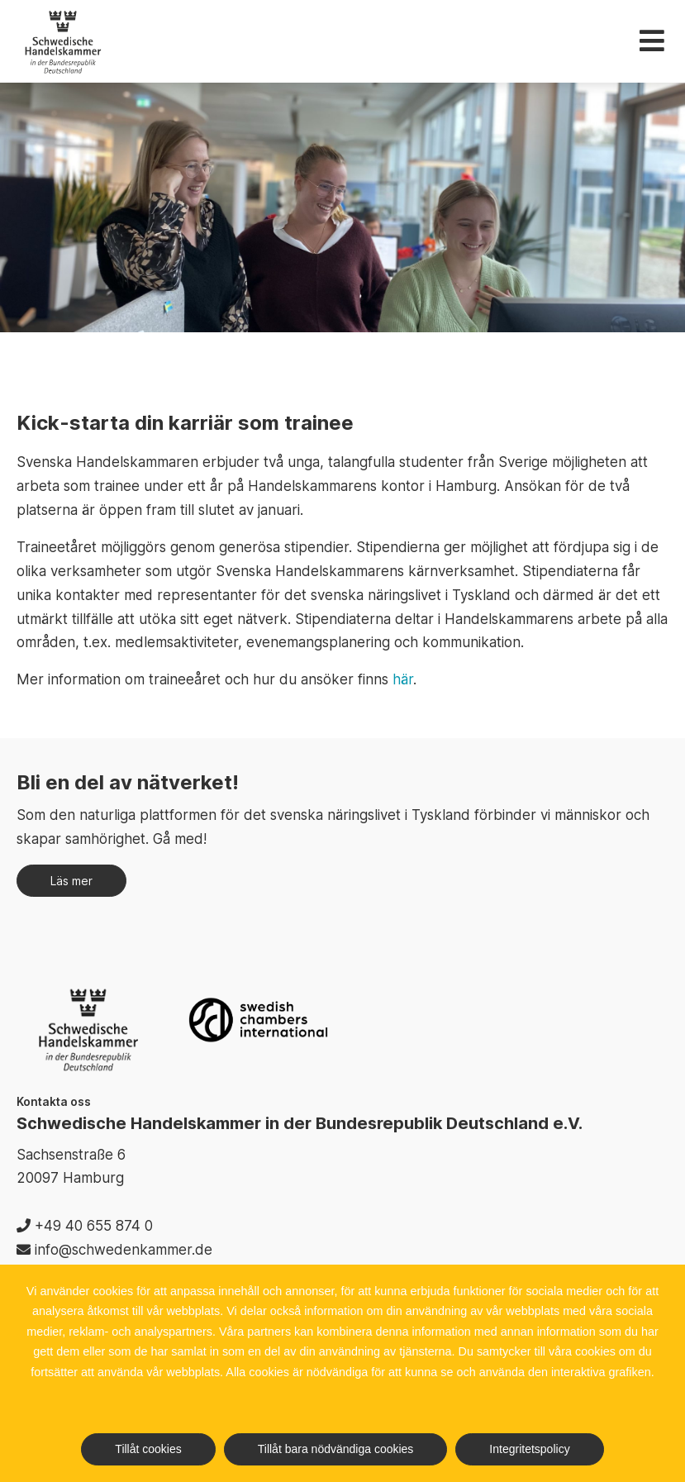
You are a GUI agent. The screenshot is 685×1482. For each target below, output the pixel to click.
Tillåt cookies (148, 1449)
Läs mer (71, 881)
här (402, 679)
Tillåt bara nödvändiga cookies (336, 1449)
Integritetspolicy (529, 1449)
